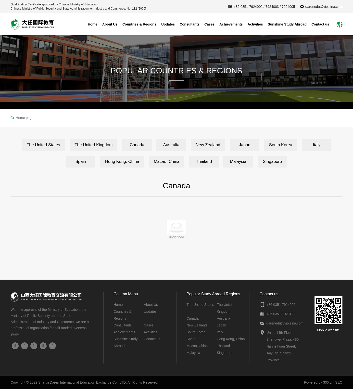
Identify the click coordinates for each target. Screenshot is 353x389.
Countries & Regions (139, 24)
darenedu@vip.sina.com (323, 7)
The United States (200, 305)
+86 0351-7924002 (248, 7)
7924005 (288, 7)
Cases (209, 24)
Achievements (231, 24)
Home (92, 24)
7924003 (272, 7)
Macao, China (197, 346)
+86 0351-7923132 (280, 314)
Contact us (320, 24)
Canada (193, 318)
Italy (220, 332)
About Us (109, 24)
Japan (221, 325)
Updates (168, 24)
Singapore (224, 353)
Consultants (190, 24)
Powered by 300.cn (318, 382)
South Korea (196, 332)
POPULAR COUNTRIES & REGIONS (176, 70)
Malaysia (193, 353)
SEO (338, 382)
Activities (255, 24)
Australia (223, 318)
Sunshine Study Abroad (287, 24)
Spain (191, 339)
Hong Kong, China (231, 339)
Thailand (223, 346)
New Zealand (197, 325)
